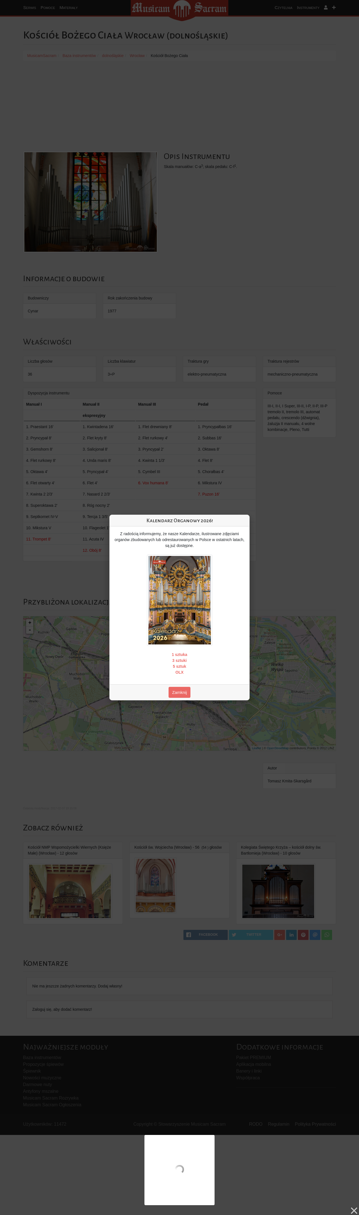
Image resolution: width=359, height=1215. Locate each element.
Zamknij (179, 692)
